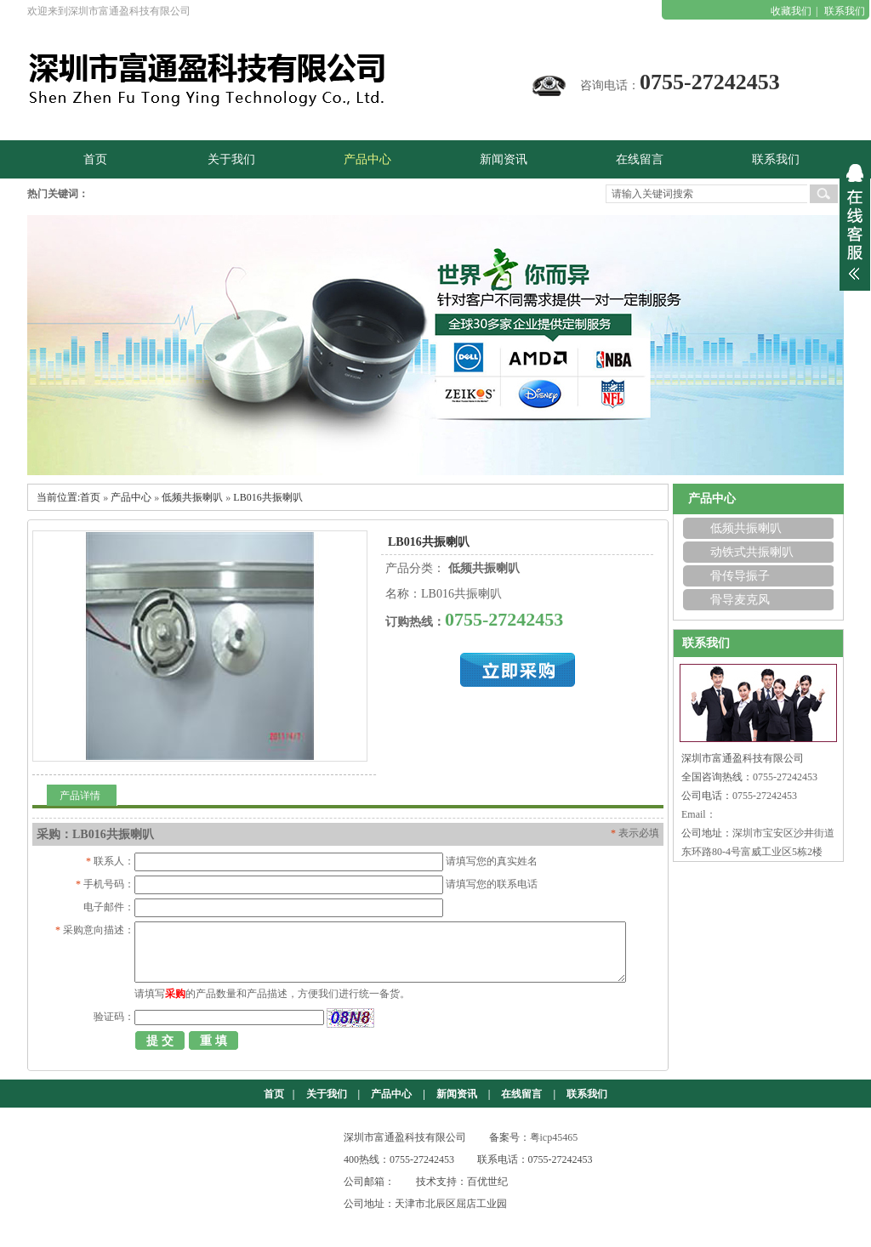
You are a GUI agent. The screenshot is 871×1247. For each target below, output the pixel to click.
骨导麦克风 (740, 599)
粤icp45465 (554, 1137)
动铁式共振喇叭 (752, 552)
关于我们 (326, 1094)
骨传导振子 (740, 576)
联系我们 (844, 11)
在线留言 (521, 1094)
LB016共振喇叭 (267, 497)
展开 (855, 222)
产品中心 (131, 497)
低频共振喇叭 (192, 497)
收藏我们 (791, 11)
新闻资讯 (456, 1094)
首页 (90, 497)
